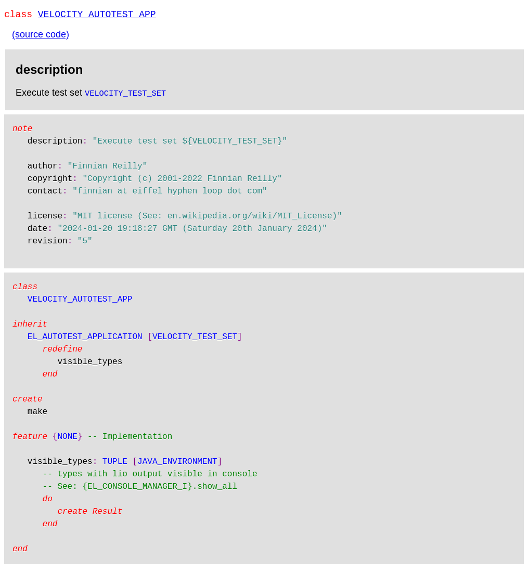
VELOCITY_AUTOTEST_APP (97, 15)
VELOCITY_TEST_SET (125, 94)
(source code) (40, 36)
